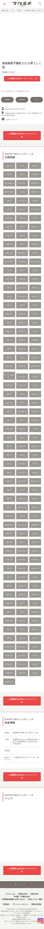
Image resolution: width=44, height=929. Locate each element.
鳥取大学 (9, 174)
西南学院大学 (35, 192)
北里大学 (35, 270)
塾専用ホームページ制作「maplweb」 (11, 915)
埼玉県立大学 (9, 218)
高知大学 (9, 340)
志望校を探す (23, 894)
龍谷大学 (9, 446)
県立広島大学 (35, 411)
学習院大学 (22, 235)
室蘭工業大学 (35, 507)
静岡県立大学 (22, 498)
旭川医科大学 (35, 498)
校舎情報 (22, 100)
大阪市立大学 (35, 348)
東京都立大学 (22, 481)
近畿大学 (35, 437)
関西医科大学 (22, 340)
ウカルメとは (10, 894)
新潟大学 (35, 385)
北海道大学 (22, 533)
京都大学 (9, 437)
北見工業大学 (35, 357)
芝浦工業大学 (22, 376)
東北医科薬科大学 (22, 646)
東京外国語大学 (22, 463)
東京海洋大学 (22, 559)
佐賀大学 (22, 437)
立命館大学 (22, 218)
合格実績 (7, 100)
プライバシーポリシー (20, 904)
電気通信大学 (22, 314)
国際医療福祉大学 (9, 524)
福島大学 (35, 664)
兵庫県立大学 (35, 394)
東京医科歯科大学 (9, 192)
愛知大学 (22, 244)
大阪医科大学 (9, 244)
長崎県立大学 (22, 348)
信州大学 (9, 357)
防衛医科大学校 (22, 507)
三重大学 (35, 577)
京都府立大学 (9, 331)
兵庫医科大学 (9, 542)
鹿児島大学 (35, 402)
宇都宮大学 (9, 498)
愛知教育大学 (9, 551)
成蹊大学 (9, 287)
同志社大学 (35, 638)
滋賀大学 (9, 463)
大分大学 (9, 209)
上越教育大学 (35, 620)
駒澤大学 (22, 542)
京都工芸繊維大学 (9, 183)
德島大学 (9, 568)
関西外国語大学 (9, 620)
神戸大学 (9, 455)
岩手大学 (35, 646)
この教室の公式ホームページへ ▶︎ (22, 78)
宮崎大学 (22, 305)
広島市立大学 (9, 516)
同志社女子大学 (22, 524)
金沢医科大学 (22, 472)
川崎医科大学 (35, 629)
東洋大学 (35, 585)
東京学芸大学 (9, 655)
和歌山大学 (22, 638)
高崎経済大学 (9, 594)
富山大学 (9, 490)
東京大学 (35, 331)
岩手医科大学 (35, 551)
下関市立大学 (22, 183)
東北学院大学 (9, 279)
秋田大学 (35, 218)
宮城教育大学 (22, 429)
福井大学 (35, 673)
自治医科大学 (9, 226)
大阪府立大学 (22, 620)
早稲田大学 (35, 490)
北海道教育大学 (22, 411)
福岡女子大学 (9, 253)
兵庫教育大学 (35, 244)
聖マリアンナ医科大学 (9, 375)
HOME (6, 10)
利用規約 (6, 904)
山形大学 (9, 577)
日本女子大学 (22, 664)
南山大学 (22, 226)
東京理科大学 (22, 366)
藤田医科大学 (9, 664)
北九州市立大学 (22, 200)
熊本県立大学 (35, 446)
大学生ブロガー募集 (34, 899)
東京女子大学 (35, 568)
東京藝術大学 (9, 235)
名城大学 (35, 322)
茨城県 (19, 10)
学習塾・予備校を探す (22, 897)
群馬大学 (35, 516)
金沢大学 (9, 585)
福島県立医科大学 (35, 366)
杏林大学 (22, 192)
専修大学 (9, 638)
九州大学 (22, 402)
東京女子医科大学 (9, 261)
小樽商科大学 (9, 165)
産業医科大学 (22, 209)
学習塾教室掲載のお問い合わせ (13, 899)
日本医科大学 (9, 603)
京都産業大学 (35, 340)
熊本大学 (22, 629)
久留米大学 (35, 305)
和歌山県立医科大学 (9, 646)
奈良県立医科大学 (22, 551)
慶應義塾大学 (35, 612)
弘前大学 (22, 603)
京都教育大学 (22, 279)
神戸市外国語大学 (22, 296)
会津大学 (9, 200)
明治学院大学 (22, 655)
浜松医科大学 (22, 385)
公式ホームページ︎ (11, 119)
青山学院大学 (35, 559)
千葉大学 (22, 612)
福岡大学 (9, 411)
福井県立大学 (35, 296)
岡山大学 (9, 322)
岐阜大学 (22, 455)
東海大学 (22, 174)
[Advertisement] (22, 36)
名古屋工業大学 (35, 209)
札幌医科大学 (35, 594)
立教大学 (35, 314)
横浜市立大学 (22, 287)
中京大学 (9, 296)
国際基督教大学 (35, 183)
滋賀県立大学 (9, 559)
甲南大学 (22, 394)
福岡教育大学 (9, 673)
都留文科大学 (9, 402)
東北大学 (9, 629)
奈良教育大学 (22, 446)
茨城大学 (9, 348)
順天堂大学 (35, 287)
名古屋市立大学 (35, 481)
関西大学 (35, 165)
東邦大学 (22, 357)
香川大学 (35, 655)
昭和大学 (9, 394)
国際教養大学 (35, 524)
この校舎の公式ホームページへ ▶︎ (26, 757)
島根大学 (22, 270)
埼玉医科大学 (35, 420)
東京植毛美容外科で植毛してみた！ (22, 919)
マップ (36, 100)
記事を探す (35, 894)
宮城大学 (35, 376)
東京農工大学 (9, 385)
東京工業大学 (35, 279)
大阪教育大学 (9, 481)
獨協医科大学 (22, 322)
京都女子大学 (9, 429)
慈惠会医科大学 (9, 681)
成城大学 (9, 612)
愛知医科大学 (22, 568)
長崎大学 (35, 533)
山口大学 (35, 603)
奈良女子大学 (35, 542)
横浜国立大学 (9, 533)
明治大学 (35, 463)
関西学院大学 (22, 594)
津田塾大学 (35, 472)
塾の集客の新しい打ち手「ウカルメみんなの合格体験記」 (17, 911)
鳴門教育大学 (22, 331)
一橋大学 (35, 429)
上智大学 (9, 270)
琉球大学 (9, 507)
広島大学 (22, 420)
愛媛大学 (35, 235)
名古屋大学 (35, 200)
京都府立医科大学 (22, 253)
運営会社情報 (36, 904)
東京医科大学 (22, 585)
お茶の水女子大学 (35, 261)
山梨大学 (35, 253)
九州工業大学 (22, 577)
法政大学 (9, 420)
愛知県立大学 (9, 314)
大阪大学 (9, 305)
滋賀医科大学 (22, 673)
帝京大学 (22, 490)
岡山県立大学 (9, 366)
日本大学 (35, 455)
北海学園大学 (35, 174)
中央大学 (22, 516)
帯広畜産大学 (22, 261)
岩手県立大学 (35, 226)
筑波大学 (9, 472)
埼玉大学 (22, 165)
